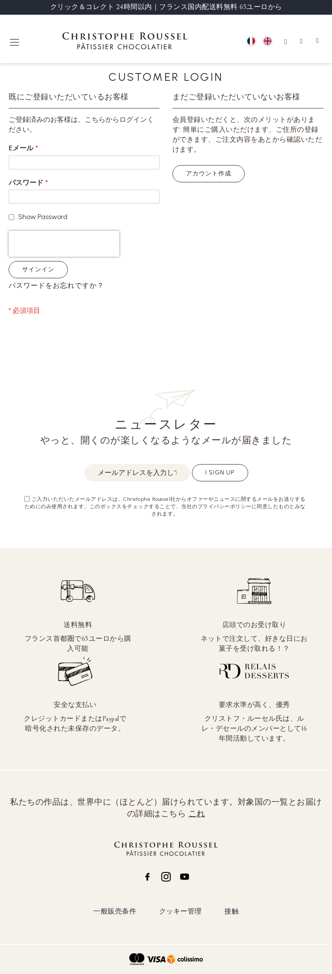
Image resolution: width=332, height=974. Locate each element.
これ (196, 813)
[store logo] (125, 42)
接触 (231, 911)
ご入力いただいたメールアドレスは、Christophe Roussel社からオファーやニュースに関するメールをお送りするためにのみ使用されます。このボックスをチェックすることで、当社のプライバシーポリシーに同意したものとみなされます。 (165, 506)
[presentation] (64, 244)
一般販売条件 (114, 911)
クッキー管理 (180, 911)
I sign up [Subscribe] (220, 472)
